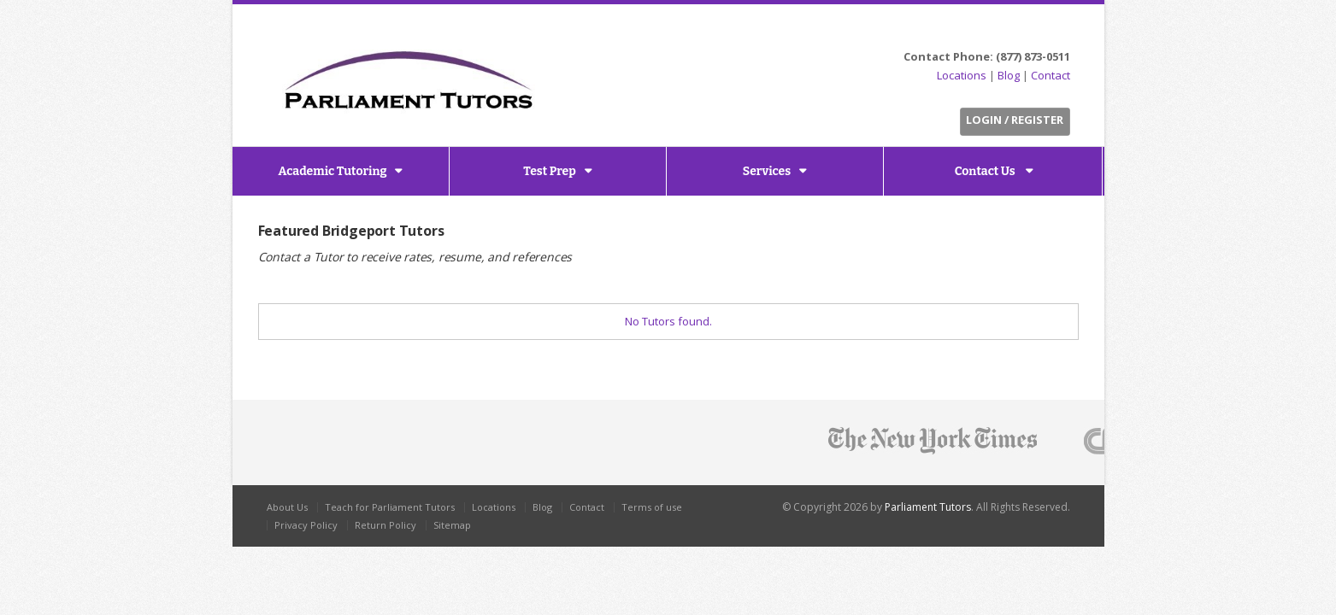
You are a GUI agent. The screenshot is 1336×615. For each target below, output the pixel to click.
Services (767, 171)
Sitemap (452, 524)
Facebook (1015, 31)
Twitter (996, 31)
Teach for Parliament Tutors (390, 507)
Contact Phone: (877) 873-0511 (986, 56)
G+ (1058, 31)
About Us (287, 507)
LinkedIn (1035, 31)
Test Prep (549, 171)
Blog (1009, 75)
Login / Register (1014, 119)
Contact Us (986, 171)
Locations (961, 75)
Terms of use (651, 507)
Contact (1050, 75)
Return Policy (385, 524)
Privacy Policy (306, 524)
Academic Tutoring (333, 171)
